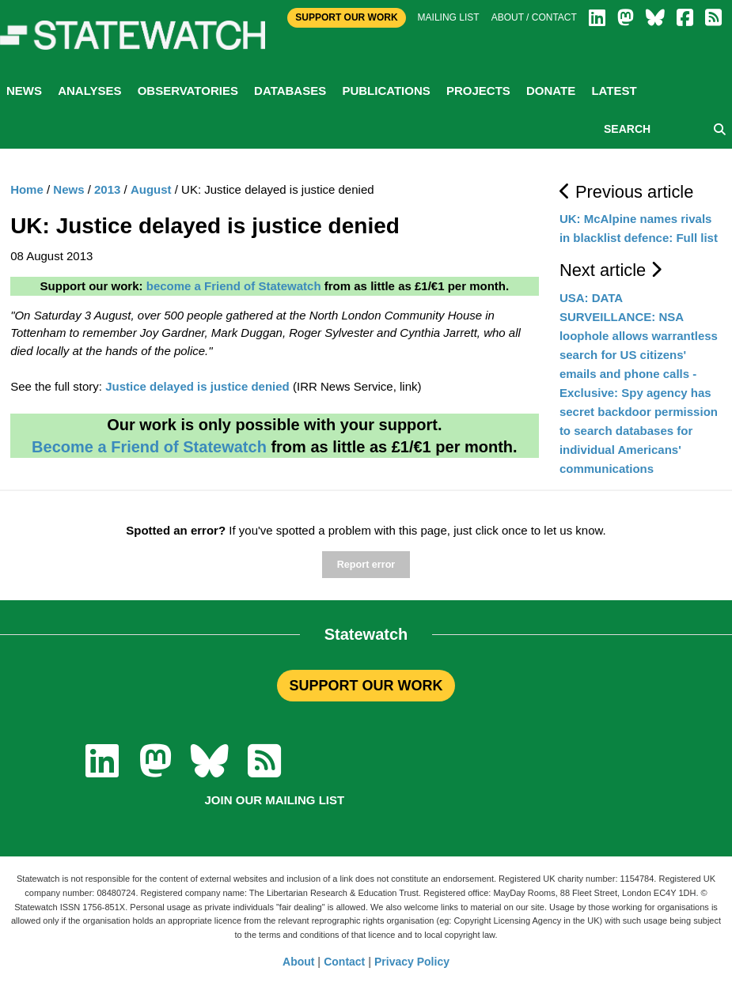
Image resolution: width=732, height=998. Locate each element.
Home (27, 189)
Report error (366, 564)
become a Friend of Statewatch (233, 286)
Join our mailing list (275, 800)
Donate (550, 90)
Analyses (89, 90)
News (24, 90)
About (298, 961)
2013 (107, 189)
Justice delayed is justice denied (197, 386)
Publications (386, 90)
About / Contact (534, 17)
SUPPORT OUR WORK (365, 686)
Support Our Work (346, 17)
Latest (613, 90)
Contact (344, 961)
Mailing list (449, 17)
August (151, 189)
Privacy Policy (411, 961)
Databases (290, 90)
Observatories (188, 90)
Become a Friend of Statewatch (149, 447)
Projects (478, 90)
